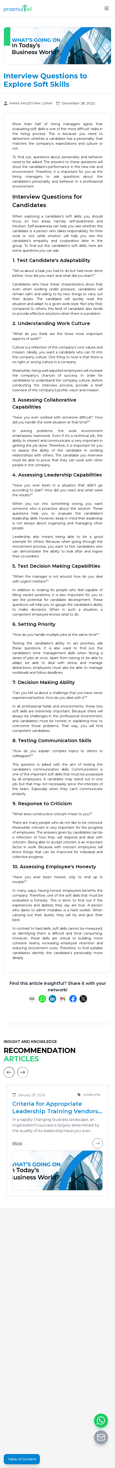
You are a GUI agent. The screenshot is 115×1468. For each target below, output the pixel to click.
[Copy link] (32, 998)
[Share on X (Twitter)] (83, 998)
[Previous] (9, 1072)
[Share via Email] (62, 998)
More (57, 1143)
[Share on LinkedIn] (52, 998)
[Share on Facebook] (73, 998)
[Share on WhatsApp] (42, 998)
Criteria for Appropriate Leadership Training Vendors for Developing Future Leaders (57, 1107)
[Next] (22, 1072)
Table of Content (21, 1459)
